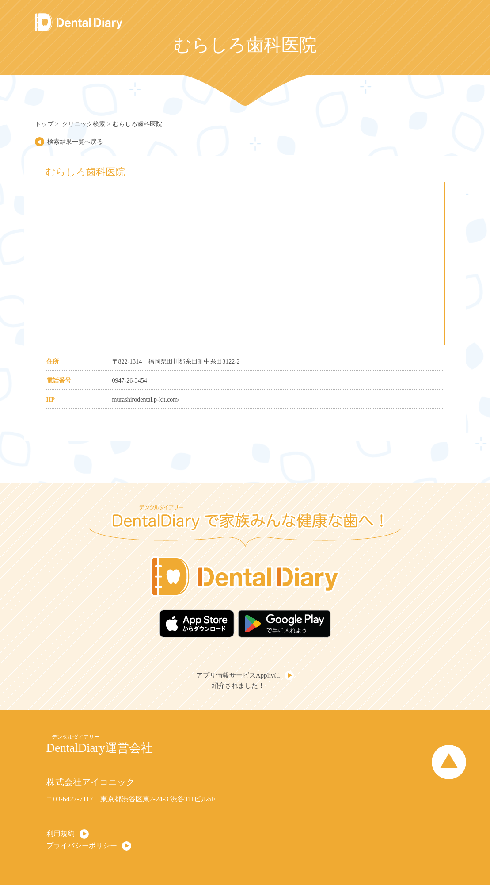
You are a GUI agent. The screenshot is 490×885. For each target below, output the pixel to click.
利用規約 (60, 833)
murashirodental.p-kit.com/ (145, 399)
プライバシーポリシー (81, 845)
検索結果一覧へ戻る (75, 141)
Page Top (449, 762)
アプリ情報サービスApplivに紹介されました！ (238, 680)
